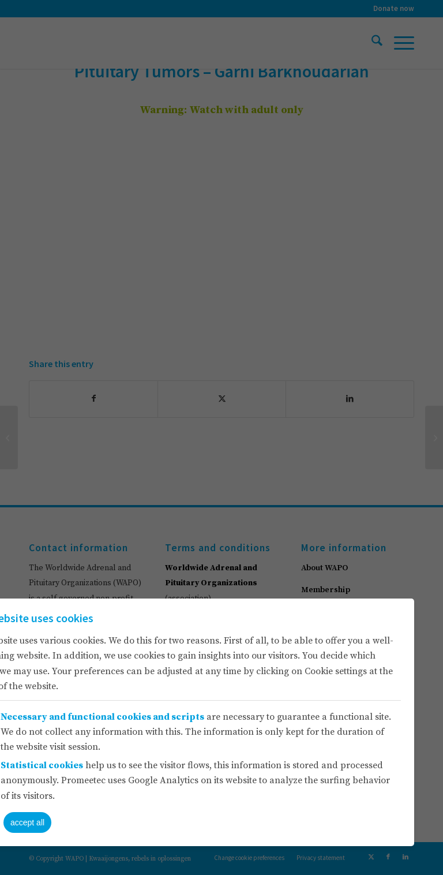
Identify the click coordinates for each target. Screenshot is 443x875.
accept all (27, 822)
